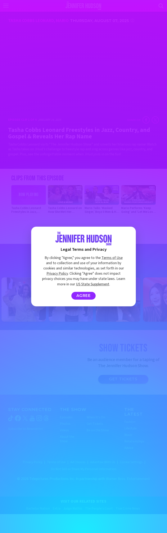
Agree (83, 295)
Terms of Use (112, 257)
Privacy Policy (57, 273)
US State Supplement (92, 284)
